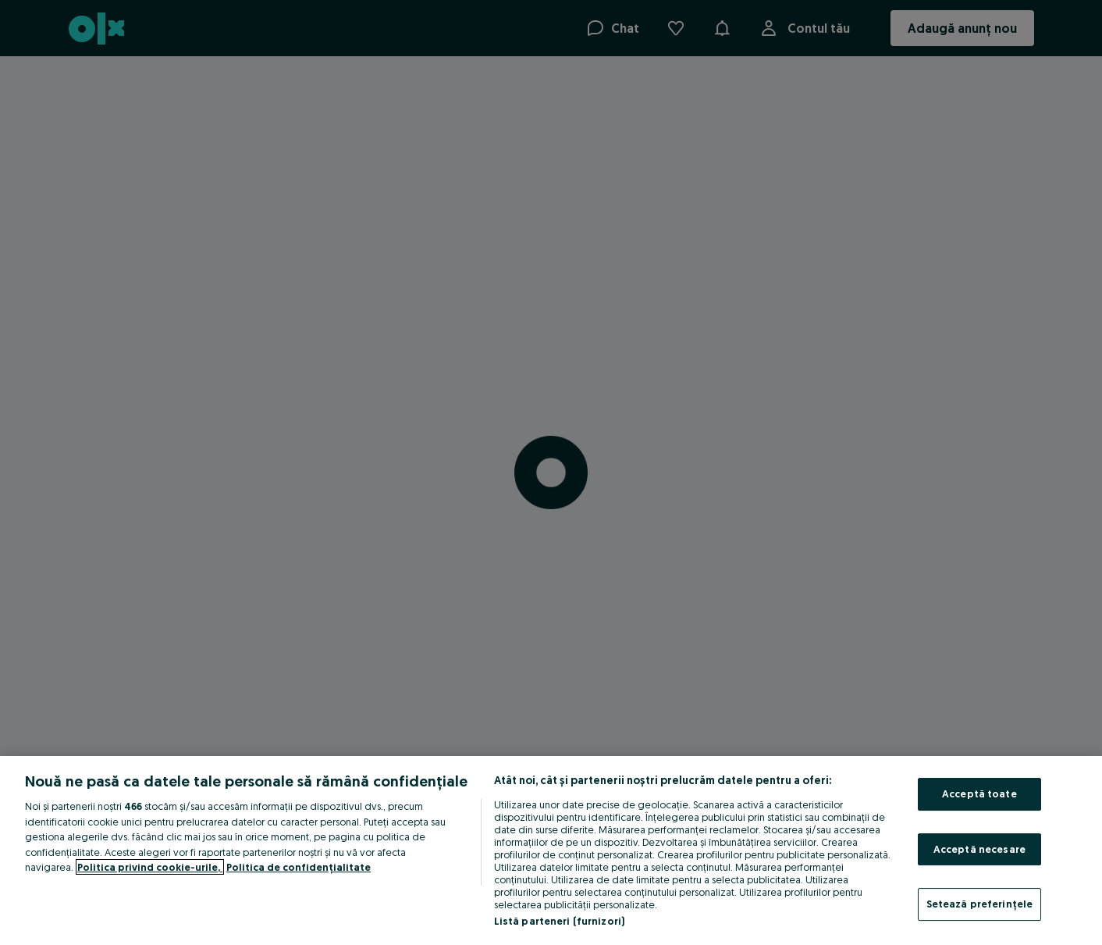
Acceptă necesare (979, 849)
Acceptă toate (979, 793)
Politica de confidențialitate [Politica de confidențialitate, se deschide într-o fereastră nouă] (298, 867)
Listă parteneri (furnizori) (559, 921)
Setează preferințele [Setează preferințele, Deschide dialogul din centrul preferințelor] (979, 903)
